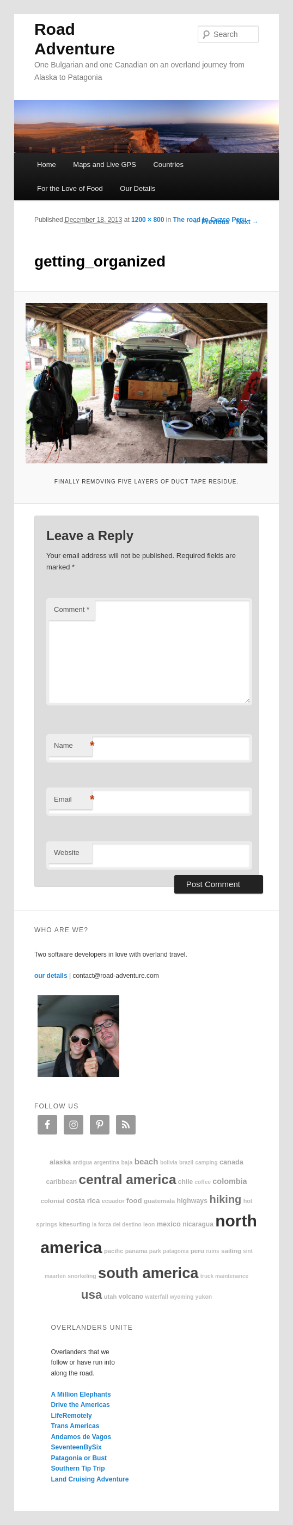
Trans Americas (75, 1426)
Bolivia (169, 1163)
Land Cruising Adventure (90, 1479)
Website (67, 852)
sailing (231, 1250)
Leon (149, 1225)
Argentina (106, 1163)
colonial (53, 1200)
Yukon (204, 1297)
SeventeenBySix (76, 1447)
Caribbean (61, 1182)
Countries (168, 164)
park (155, 1251)
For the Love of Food (70, 188)
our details (51, 976)
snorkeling (82, 1276)
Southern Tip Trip (78, 1468)
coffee (203, 1182)
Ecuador (113, 1201)
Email (73, 800)
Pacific (113, 1251)
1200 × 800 (147, 220)
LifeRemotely (71, 1415)
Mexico (169, 1224)
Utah (110, 1296)
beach (146, 1161)
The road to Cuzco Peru (209, 220)
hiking (225, 1199)
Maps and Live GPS (104, 164)
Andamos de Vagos (81, 1437)
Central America (127, 1179)
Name (73, 746)
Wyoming (181, 1297)
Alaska (60, 1162)
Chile (185, 1182)
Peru (197, 1250)
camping (206, 1163)
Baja (127, 1163)
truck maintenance (224, 1276)
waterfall (156, 1297)
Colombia (229, 1181)
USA (91, 1294)
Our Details (137, 188)
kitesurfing (74, 1224)
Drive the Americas (80, 1405)
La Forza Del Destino (117, 1225)
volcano (131, 1296)
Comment (71, 609)
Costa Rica (83, 1201)
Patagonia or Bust (79, 1458)
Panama (136, 1251)
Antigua (82, 1163)
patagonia (175, 1251)
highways (192, 1201)
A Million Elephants (81, 1394)
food (134, 1201)
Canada (231, 1162)
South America (148, 1272)
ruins (212, 1251)
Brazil (186, 1163)
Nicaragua (197, 1224)
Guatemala (159, 1200)
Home (46, 164)
